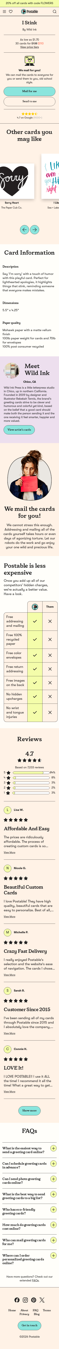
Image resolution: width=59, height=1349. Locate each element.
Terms (47, 1310)
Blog (36, 1314)
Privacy (24, 1314)
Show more (29, 1110)
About (24, 1310)
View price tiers (29, 47)
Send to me (29, 101)
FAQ (35, 1310)
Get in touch (29, 1325)
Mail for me (29, 91)
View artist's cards (19, 429)
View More (9, 852)
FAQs (35, 1280)
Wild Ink (31, 29)
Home (12, 1310)
